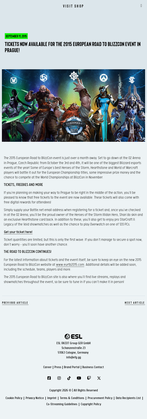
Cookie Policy (14, 398)
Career (47, 367)
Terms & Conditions (72, 398)
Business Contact (93, 367)
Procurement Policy (100, 398)
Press (57, 367)
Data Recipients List (128, 398)
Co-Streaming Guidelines (61, 404)
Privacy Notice (35, 398)
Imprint (51, 398)
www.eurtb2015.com (70, 265)
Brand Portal (72, 367)
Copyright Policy (91, 404)
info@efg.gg (73, 357)
